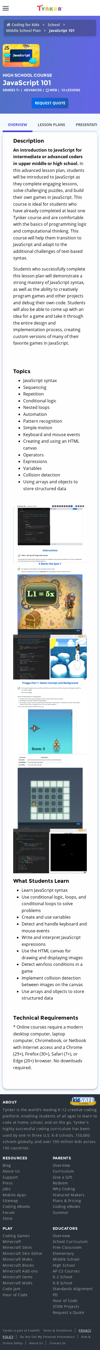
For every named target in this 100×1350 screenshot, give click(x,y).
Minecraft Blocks (18, 1265)
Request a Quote (68, 1312)
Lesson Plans (51, 124)
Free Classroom (67, 1247)
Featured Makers (69, 1194)
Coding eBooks (16, 1206)
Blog (7, 1165)
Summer (61, 1212)
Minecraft (12, 1241)
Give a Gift (63, 1177)
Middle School (66, 1259)
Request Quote (50, 102)
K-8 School (63, 1282)
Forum (9, 1212)
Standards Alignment (73, 1288)
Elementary (63, 1253)
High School (64, 1265)
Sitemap (10, 1200)
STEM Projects (66, 1306)
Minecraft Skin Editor (23, 1253)
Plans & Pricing (67, 1200)
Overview (17, 124)
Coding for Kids (25, 24)
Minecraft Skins (17, 1247)
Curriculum (63, 1171)
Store (8, 1218)
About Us (11, 1171)
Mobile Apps (14, 1194)
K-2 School (63, 1276)
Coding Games (16, 1235)
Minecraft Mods (17, 1282)
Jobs (7, 1188)
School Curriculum (70, 1241)
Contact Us (58, 1343)
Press (8, 1182)
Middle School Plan (23, 30)
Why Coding (64, 1188)
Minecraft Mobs (17, 1259)
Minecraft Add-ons (20, 1271)
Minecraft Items (18, 1276)
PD (55, 1294)
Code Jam (11, 1288)
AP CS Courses (66, 1271)
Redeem (60, 1182)
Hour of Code (15, 1294)
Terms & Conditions (57, 1330)
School (54, 24)
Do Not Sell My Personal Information (47, 1337)
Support (10, 1177)
